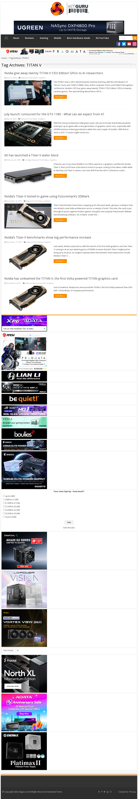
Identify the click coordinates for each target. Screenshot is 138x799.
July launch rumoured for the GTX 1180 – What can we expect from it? (54, 114)
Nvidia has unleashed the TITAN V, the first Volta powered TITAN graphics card (61, 278)
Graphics (42, 78)
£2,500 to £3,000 (12, 513)
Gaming (44, 38)
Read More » (60, 97)
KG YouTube (102, 38)
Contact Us (123, 791)
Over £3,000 (10, 516)
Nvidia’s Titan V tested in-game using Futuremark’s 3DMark (46, 196)
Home (6, 37)
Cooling (27, 160)
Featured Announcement (35, 283)
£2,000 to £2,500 (12, 510)
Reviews (29, 38)
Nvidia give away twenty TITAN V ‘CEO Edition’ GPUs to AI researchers (53, 73)
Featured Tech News (29, 78)
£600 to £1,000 (11, 499)
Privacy (132, 791)
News (16, 38)
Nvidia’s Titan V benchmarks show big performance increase (47, 237)
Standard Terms (54, 791)
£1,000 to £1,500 (12, 503)
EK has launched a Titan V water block (31, 155)
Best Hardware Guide (78, 38)
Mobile (57, 38)
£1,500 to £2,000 (12, 506)
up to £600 (10, 496)
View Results (69, 527)
